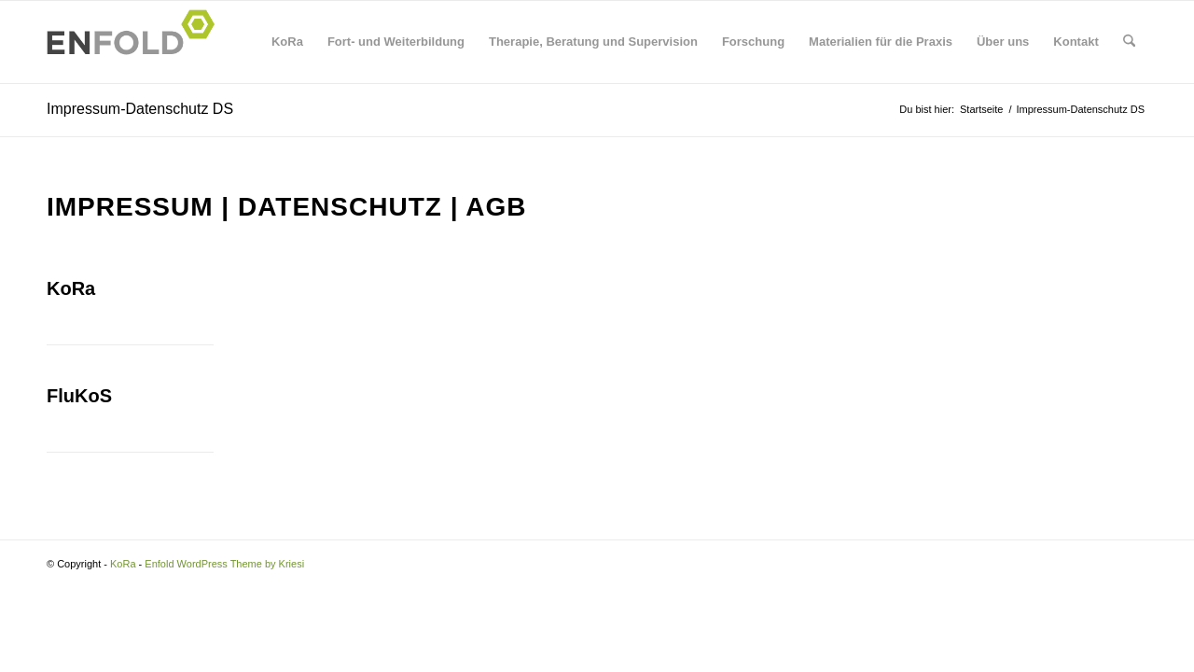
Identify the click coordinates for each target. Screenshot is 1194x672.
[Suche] (1129, 42)
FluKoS (79, 395)
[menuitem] (287, 42)
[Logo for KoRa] (136, 42)
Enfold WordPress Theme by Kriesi (224, 563)
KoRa (71, 288)
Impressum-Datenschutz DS (140, 109)
